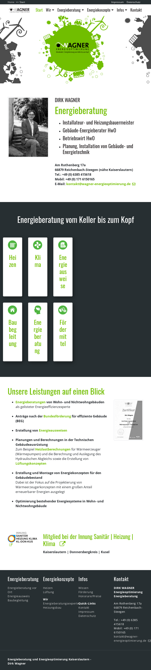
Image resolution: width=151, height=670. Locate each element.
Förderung (85, 592)
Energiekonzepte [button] (98, 10)
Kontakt (136, 10)
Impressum (117, 2)
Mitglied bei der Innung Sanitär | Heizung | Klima (88, 540)
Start (39, 10)
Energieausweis (19, 596)
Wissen (83, 588)
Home (11, 2)
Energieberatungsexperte (61, 603)
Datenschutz (133, 2)
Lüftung (48, 592)
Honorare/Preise (89, 596)
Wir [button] (48, 10)
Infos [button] (120, 10)
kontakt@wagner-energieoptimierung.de (98, 184)
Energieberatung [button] (69, 10)
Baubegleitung (18, 600)
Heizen (48, 588)
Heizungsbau (52, 607)
